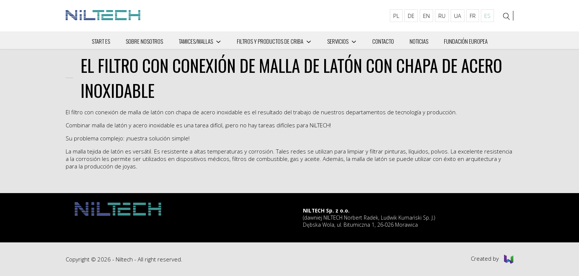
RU (441, 15)
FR (473, 15)
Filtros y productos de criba (270, 41)
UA (457, 15)
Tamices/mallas (196, 41)
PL (396, 15)
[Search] (506, 16)
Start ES (101, 41)
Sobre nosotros (144, 41)
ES (487, 15)
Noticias (419, 41)
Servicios (337, 41)
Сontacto (383, 41)
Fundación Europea (466, 41)
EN (426, 15)
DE (411, 15)
